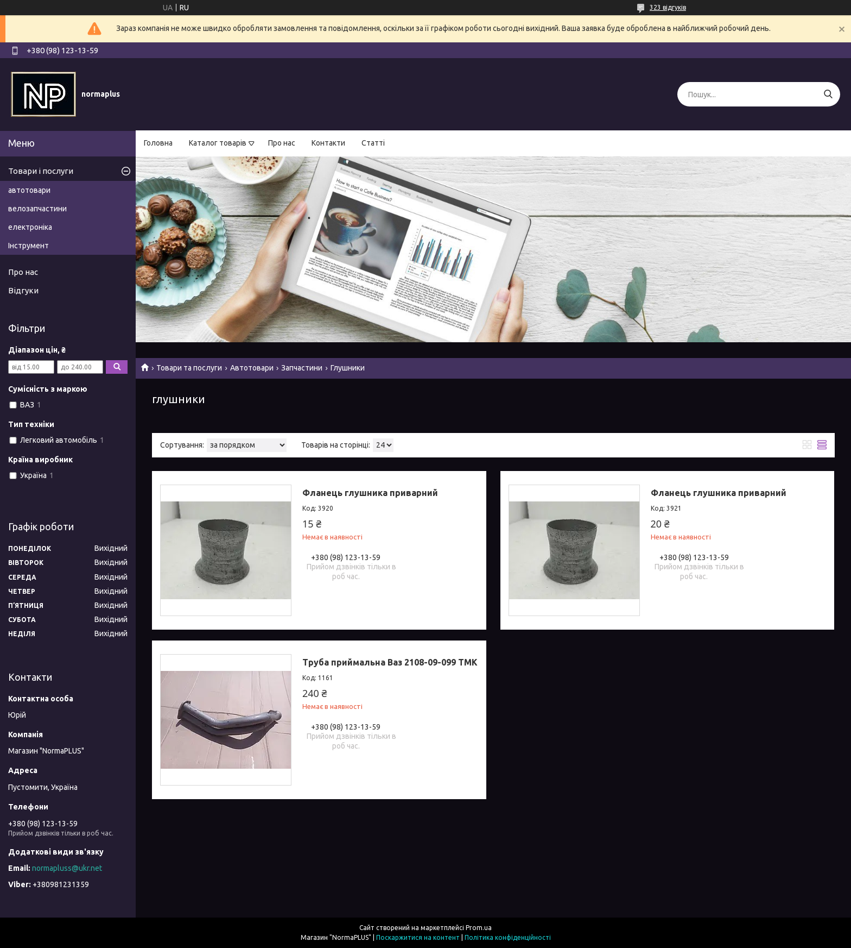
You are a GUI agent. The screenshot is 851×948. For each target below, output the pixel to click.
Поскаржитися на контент (418, 937)
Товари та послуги (189, 367)
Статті (373, 143)
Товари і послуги (40, 170)
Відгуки (23, 290)
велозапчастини (37, 208)
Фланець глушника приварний (370, 493)
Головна (158, 143)
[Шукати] (828, 94)
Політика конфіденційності (508, 937)
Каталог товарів (217, 143)
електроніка (30, 227)
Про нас (281, 143)
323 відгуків (668, 7)
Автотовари (252, 367)
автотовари (29, 190)
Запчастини (301, 367)
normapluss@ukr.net (67, 868)
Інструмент (28, 245)
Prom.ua (479, 927)
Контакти (328, 143)
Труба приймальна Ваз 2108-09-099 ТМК (390, 662)
